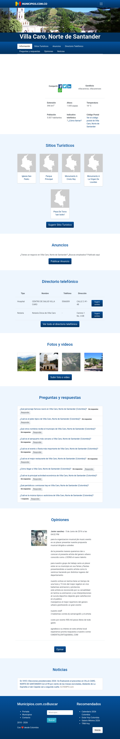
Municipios (27, 714)
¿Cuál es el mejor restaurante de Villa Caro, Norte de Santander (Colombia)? (59, 458)
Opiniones (48, 51)
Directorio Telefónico (74, 46)
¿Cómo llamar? (74, 120)
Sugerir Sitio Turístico (60, 224)
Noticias (61, 51)
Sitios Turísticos (41, 46)
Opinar (60, 649)
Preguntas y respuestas (29, 51)
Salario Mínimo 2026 (91, 720)
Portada (25, 711)
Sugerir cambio (97, 303)
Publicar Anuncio (60, 261)
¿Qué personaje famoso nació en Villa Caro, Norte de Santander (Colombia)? (59, 409)
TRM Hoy (86, 723)
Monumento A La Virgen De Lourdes (93, 179)
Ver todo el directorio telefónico (60, 324)
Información (24, 46)
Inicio (98, 730)
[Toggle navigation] (101, 3)
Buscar (52, 720)
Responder (25, 412)
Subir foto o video (60, 377)
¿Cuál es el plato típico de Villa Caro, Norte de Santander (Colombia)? (56, 419)
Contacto (26, 717)
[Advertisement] (60, 69)
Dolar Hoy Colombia (90, 717)
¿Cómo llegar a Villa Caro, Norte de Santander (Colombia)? (51, 469)
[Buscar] (60, 712)
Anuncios (57, 46)
